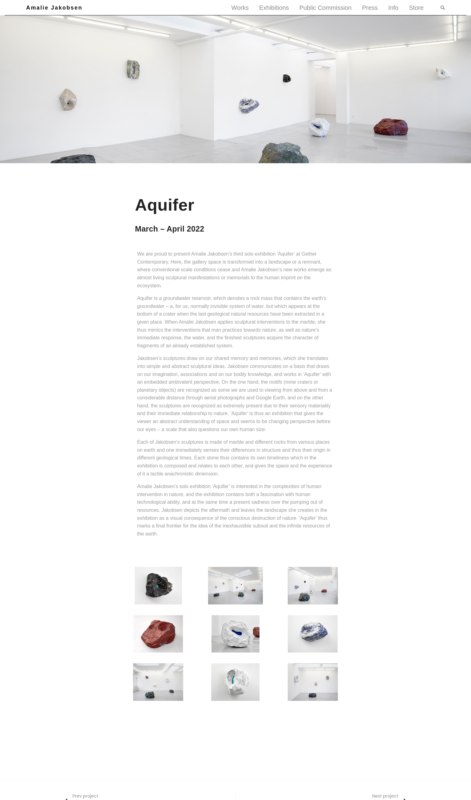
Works (240, 7)
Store (416, 7)
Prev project (85, 796)
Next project (385, 796)
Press (370, 7)
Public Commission (325, 7)
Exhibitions (274, 7)
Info (393, 7)
